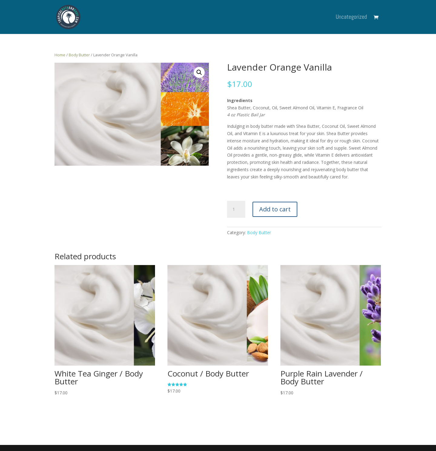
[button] (199, 72)
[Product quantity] (236, 209)
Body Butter (79, 55)
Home (59, 55)
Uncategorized (351, 18)
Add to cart (275, 209)
